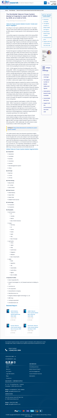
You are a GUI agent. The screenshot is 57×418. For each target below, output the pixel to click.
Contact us (8, 378)
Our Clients (8, 371)
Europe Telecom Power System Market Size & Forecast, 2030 (16, 327)
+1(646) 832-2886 (53, 4)
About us (8, 369)
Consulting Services (33, 366)
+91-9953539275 (9, 359)
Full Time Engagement (34, 371)
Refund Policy (44, 414)
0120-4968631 (21, 389)
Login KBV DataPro (10, 373)
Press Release (12, 10)
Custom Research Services (35, 373)
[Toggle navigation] (7, 7)
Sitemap (30, 416)
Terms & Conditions (35, 414)
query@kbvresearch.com (14, 391)
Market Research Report (34, 369)
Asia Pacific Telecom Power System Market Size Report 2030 (33, 327)
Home (6, 10)
